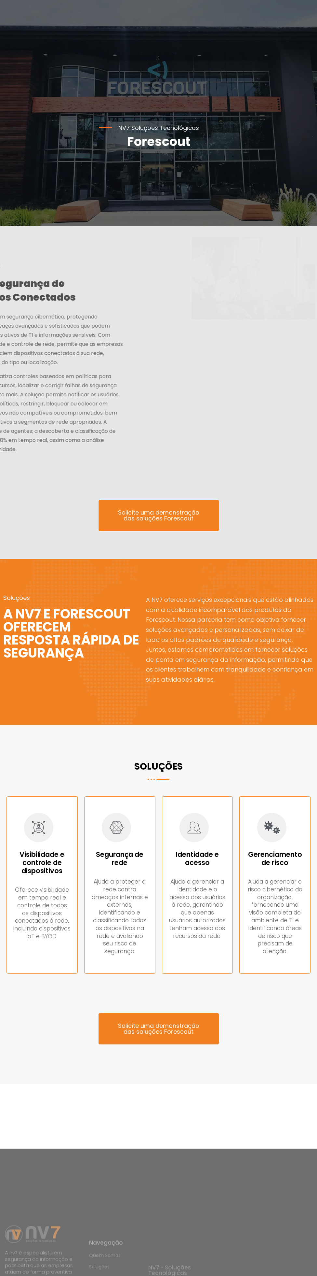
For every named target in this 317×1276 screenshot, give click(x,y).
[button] (136, 42)
